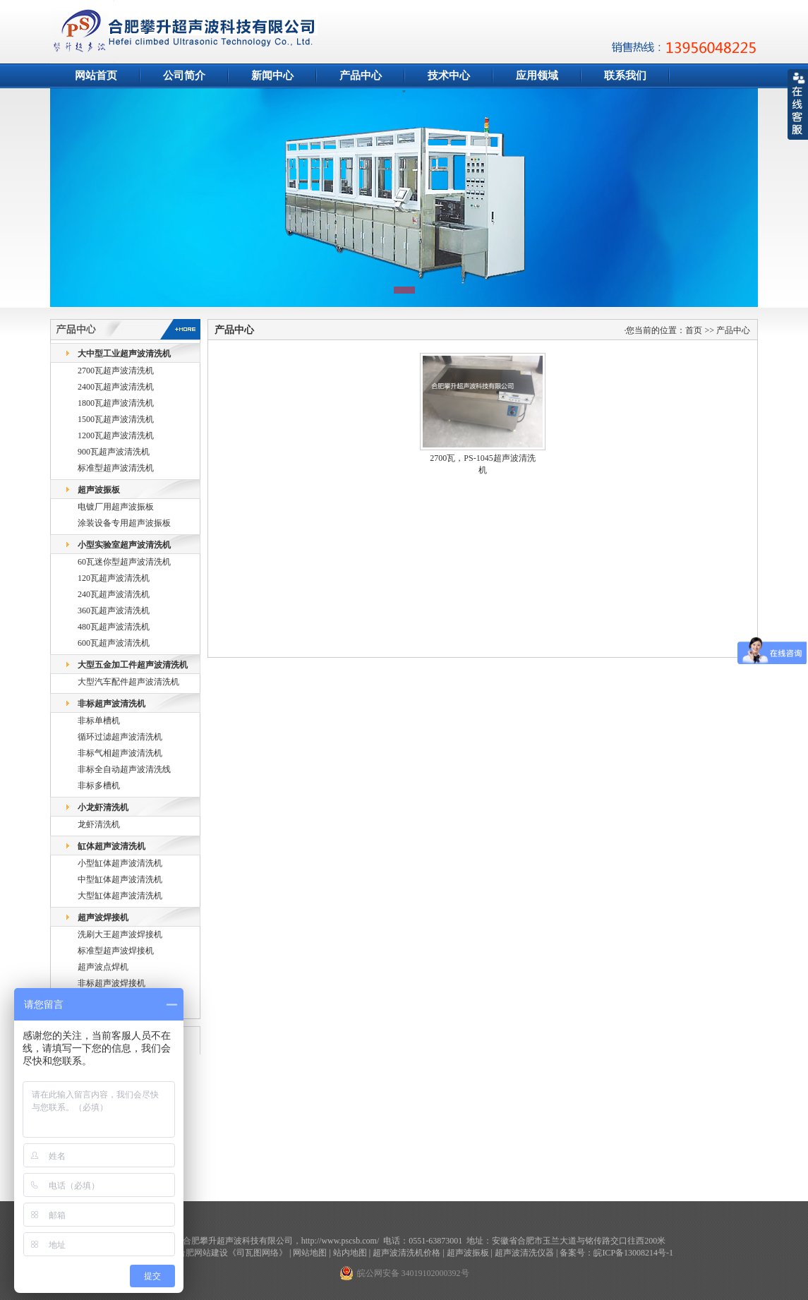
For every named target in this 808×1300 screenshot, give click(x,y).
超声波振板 (99, 490)
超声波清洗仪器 (524, 1253)
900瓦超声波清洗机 (114, 452)
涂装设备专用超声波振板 (124, 523)
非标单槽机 (99, 721)
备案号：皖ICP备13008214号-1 (616, 1253)
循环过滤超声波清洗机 (120, 737)
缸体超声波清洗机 (111, 846)
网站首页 (96, 75)
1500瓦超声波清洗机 (116, 419)
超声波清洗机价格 (406, 1253)
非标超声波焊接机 (111, 983)
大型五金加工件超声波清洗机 (133, 665)
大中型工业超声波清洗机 (124, 354)
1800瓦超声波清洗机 (116, 403)
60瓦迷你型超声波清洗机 (124, 562)
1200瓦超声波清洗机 (116, 435)
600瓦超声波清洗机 (114, 643)
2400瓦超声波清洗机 (116, 387)
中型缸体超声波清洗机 (120, 879)
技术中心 (449, 75)
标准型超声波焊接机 (116, 951)
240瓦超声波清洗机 (114, 594)
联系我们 (625, 75)
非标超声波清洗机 (111, 704)
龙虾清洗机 (99, 824)
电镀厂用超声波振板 (116, 507)
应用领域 (537, 75)
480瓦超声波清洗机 (114, 627)
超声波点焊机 (103, 967)
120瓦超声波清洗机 (114, 578)
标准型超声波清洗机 (116, 468)
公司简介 (184, 75)
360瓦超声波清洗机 (114, 610)
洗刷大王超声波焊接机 (120, 934)
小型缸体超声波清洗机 (120, 863)
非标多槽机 (99, 785)
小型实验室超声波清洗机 (124, 545)
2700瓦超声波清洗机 (116, 370)
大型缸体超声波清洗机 (120, 896)
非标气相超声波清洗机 (120, 753)
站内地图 (350, 1253)
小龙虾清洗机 (103, 807)
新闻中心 (272, 75)
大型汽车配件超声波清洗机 (128, 682)
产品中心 (360, 75)
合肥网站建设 (202, 1253)
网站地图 (310, 1253)
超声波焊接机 (103, 917)
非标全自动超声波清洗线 (124, 769)
